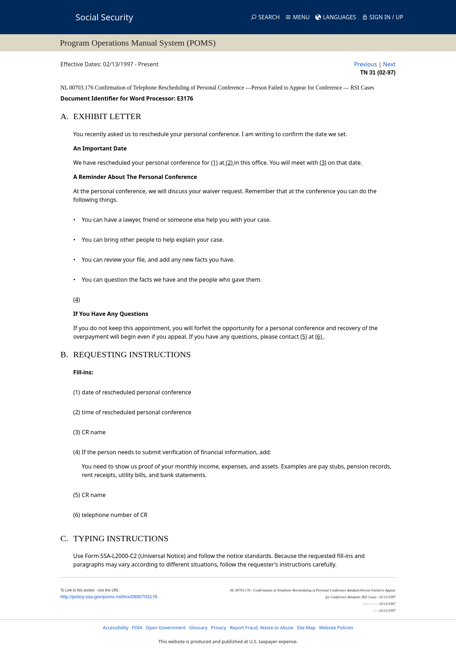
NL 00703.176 (78, 87)
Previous (365, 64)
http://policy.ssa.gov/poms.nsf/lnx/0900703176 (109, 596)
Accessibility (116, 627)
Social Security (104, 17)
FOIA (137, 627)
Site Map (306, 627)
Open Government (166, 627)
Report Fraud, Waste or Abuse (261, 627)
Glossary (198, 627)
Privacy (218, 627)
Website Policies (336, 627)
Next (389, 64)
